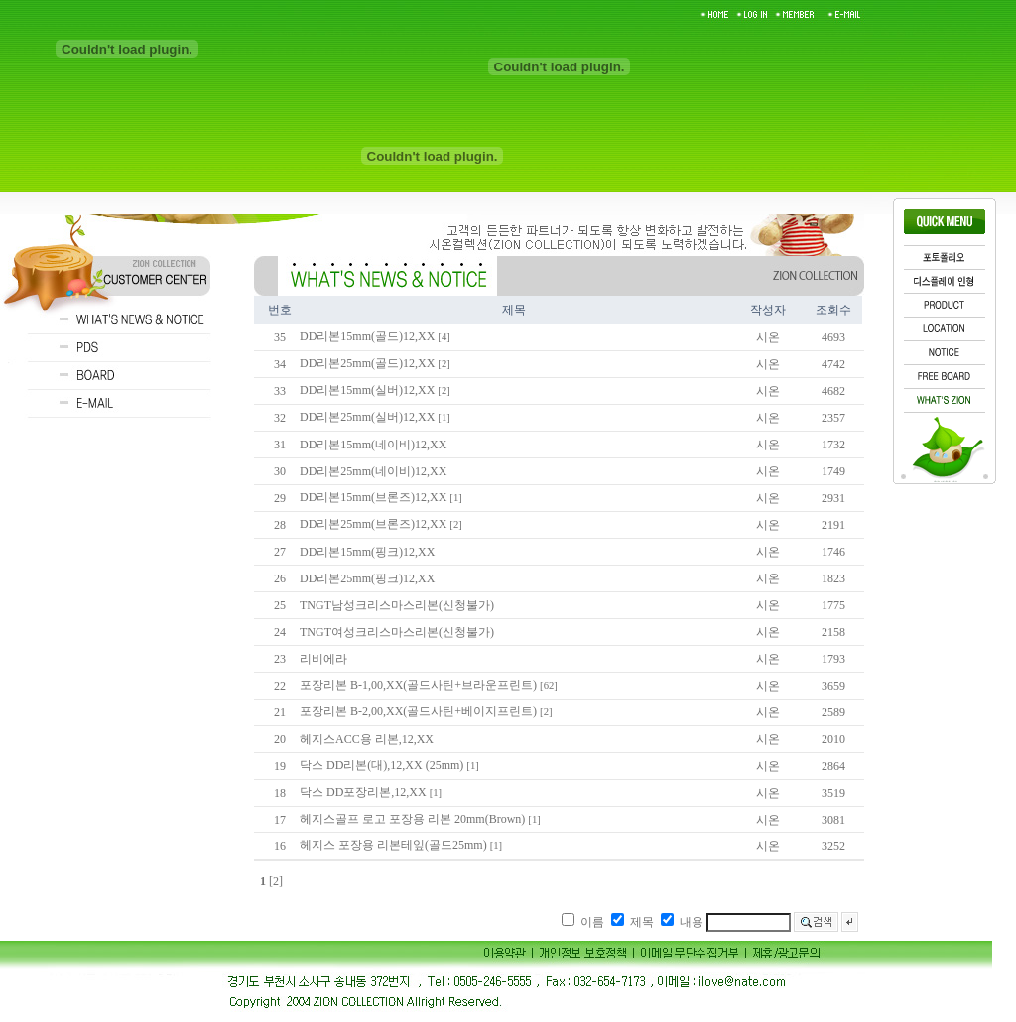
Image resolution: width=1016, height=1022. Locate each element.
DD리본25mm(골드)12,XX (367, 363)
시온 (768, 337)
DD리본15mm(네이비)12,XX (373, 444)
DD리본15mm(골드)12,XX (367, 336)
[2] (276, 881)
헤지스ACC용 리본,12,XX (367, 739)
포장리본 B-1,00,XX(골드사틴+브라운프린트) (418, 685)
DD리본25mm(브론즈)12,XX (373, 524)
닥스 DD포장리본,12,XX (363, 792)
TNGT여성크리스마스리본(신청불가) (397, 632)
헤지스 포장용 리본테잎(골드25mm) (393, 845)
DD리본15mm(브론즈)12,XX (373, 497)
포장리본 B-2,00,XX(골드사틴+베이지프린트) (418, 711)
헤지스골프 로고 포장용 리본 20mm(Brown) (412, 819)
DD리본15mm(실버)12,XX (367, 390)
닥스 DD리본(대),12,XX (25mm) (381, 765)
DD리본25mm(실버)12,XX (367, 417)
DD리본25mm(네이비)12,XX (373, 471)
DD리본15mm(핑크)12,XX (367, 552)
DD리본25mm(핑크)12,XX (367, 578)
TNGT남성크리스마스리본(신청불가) (397, 605)
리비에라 (323, 659)
